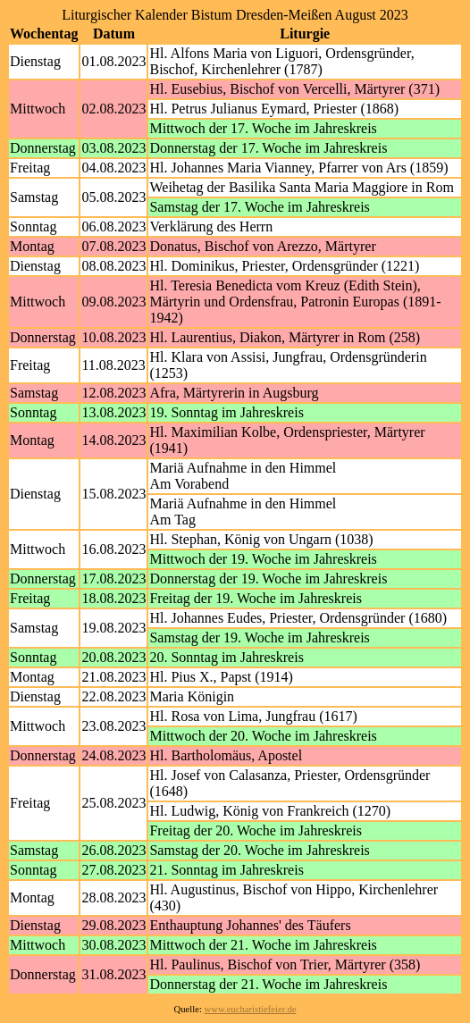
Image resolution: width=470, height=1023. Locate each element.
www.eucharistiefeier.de (251, 1009)
